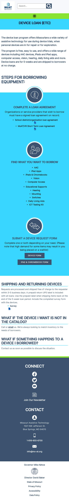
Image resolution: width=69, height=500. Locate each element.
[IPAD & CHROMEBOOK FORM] (35, 262)
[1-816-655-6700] (34, 440)
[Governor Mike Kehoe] (34, 464)
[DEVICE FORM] (35, 255)
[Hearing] (34, 190)
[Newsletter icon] (34, 394)
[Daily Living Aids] (34, 201)
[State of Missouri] (34, 482)
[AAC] (34, 167)
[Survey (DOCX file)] (9, 307)
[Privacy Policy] (34, 486)
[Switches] (34, 197)
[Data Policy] (34, 495)
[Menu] (34, 16)
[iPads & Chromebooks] (34, 174)
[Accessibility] (34, 491)
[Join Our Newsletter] (34, 400)
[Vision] (34, 178)
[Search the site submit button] (49, 6)
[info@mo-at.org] (34, 451)
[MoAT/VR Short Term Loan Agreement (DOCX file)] (34, 127)
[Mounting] (34, 194)
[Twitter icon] (34, 380)
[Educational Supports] (34, 186)
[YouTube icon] (34, 386)
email (10, 327)
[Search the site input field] (31, 6)
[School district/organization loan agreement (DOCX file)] (34, 121)
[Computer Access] (34, 182)
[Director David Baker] (34, 477)
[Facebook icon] (34, 374)
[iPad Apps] (34, 171)
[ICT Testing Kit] (34, 204)
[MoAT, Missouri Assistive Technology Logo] (8, 6)
